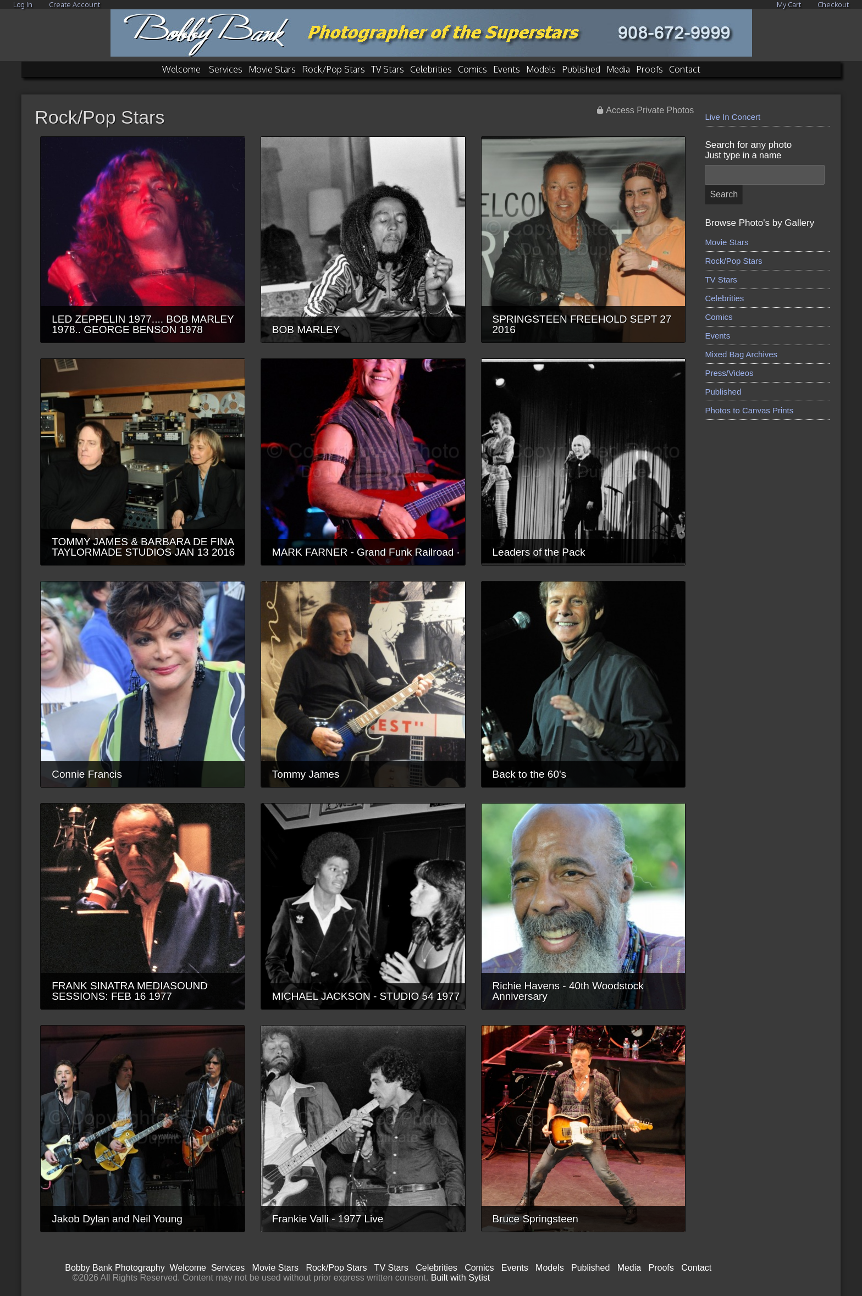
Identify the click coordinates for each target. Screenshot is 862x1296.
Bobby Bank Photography (114, 1267)
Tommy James (305, 774)
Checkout (833, 4)
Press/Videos (729, 373)
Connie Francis (87, 774)
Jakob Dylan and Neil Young (117, 1219)
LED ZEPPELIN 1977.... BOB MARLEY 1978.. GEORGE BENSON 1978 (143, 324)
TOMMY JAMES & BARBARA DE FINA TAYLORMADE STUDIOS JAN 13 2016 (143, 547)
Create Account (74, 4)
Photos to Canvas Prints (749, 410)
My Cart (790, 4)
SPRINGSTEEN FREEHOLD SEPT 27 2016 (582, 324)
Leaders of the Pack (539, 552)
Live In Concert (732, 116)
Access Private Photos (650, 110)
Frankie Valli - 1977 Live (327, 1219)
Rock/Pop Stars (333, 69)
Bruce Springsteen (535, 1219)
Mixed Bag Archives (741, 354)
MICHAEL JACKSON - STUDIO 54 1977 (366, 996)
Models (541, 69)
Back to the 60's (530, 774)
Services (225, 69)
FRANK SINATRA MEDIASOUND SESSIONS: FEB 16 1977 (130, 991)
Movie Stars (272, 69)
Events (506, 69)
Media (618, 69)
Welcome (181, 69)
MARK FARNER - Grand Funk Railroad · (366, 552)
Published (581, 69)
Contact (684, 69)
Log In (22, 4)
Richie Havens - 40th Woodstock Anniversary (568, 991)
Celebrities (431, 69)
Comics (472, 69)
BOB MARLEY (306, 329)
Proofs (649, 69)
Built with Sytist (460, 1277)
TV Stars (387, 69)
